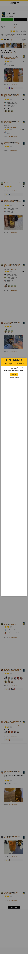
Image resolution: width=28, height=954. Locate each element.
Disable (14, 374)
